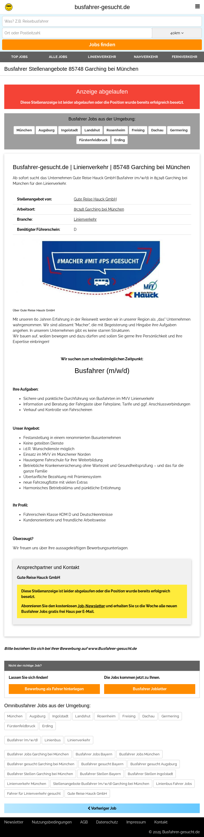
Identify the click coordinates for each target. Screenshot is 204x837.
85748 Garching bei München (99, 209)
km (177, 33)
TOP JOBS (19, 57)
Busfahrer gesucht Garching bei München (40, 764)
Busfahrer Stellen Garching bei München (40, 774)
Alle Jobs (58, 57)
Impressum (136, 822)
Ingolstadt (69, 130)
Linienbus (53, 740)
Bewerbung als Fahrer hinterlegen (54, 689)
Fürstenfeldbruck (93, 140)
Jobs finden (102, 44)
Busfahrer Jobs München (139, 754)
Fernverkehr (184, 57)
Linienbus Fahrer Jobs (174, 784)
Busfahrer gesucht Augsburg (153, 764)
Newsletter (13, 822)
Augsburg (46, 130)
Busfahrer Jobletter (150, 689)
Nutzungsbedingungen (52, 822)
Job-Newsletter (91, 606)
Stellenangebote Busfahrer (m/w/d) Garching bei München (101, 784)
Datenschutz (107, 822)
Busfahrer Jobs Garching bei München (38, 754)
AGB (84, 822)
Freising (138, 130)
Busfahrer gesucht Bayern (102, 764)
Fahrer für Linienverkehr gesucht (34, 794)
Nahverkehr (146, 57)
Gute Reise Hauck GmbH (95, 199)
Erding (119, 140)
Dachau (157, 130)
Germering (179, 130)
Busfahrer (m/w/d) (22, 740)
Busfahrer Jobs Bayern (94, 754)
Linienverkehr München (26, 784)
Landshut (92, 130)
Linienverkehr (102, 57)
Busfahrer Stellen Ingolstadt (150, 774)
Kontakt (161, 822)
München (24, 130)
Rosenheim (116, 130)
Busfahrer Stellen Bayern (100, 774)
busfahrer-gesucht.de (102, 7)
